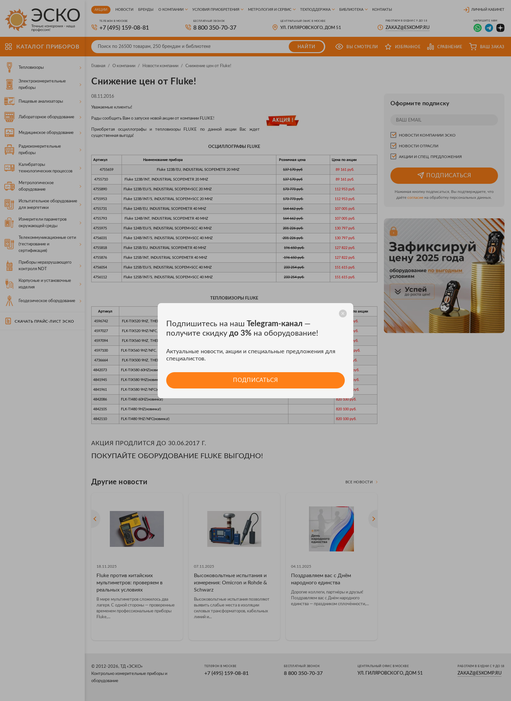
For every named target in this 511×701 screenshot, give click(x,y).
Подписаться (255, 380)
